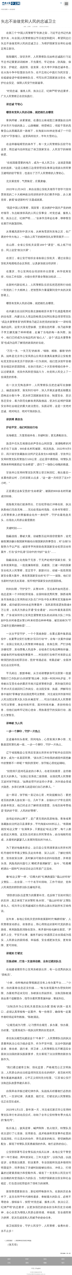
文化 (9, 1263)
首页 (9, 1259)
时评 (27, 1259)
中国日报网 (4, 9)
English (38, 1268)
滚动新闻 (12, 9)
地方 (63, 1263)
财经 (63, 1259)
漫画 (27, 1263)
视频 (45, 1263)
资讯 (45, 1259)
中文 (32, 1268)
